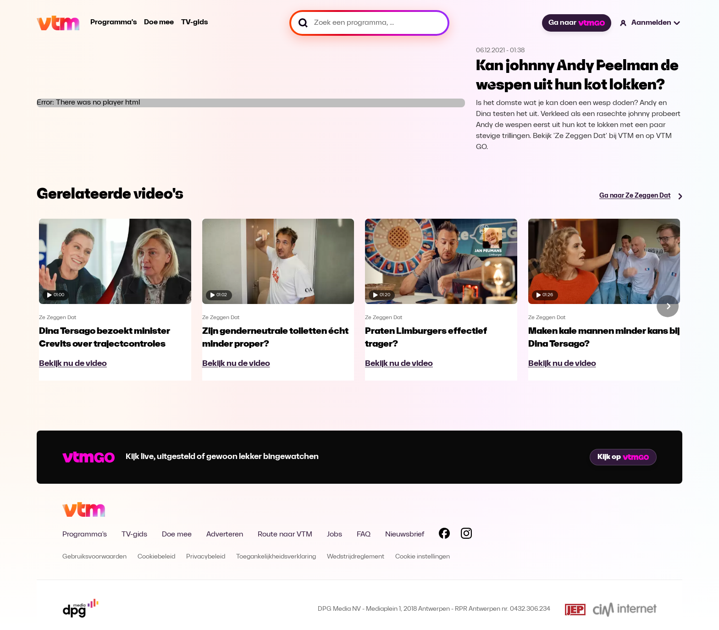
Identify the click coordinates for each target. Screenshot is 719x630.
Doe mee (159, 22)
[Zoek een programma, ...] (369, 23)
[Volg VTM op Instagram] (466, 535)
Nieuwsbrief (404, 534)
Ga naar (576, 23)
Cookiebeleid (156, 556)
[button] (650, 22)
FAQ (364, 534)
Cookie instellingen (422, 556)
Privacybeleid (205, 556)
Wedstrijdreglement (355, 556)
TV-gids (194, 22)
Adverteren (224, 534)
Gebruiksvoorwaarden (94, 556)
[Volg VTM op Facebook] (444, 535)
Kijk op (623, 457)
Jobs (334, 534)
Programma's (113, 22)
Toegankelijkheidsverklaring (276, 556)
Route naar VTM (285, 534)
